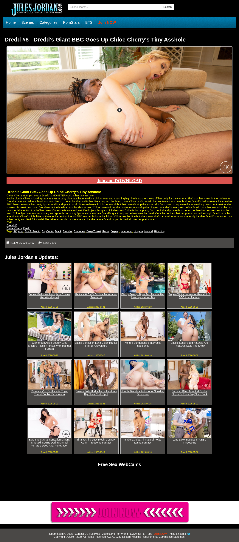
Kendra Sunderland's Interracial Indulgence (143, 344)
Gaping (115, 231)
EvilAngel (135, 533)
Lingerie (138, 231)
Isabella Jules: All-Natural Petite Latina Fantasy (143, 441)
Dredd (26, 228)
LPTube (147, 533)
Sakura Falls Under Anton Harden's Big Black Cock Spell (96, 393)
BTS (89, 22)
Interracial (126, 231)
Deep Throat (93, 231)
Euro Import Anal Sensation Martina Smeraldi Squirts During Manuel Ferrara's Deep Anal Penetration (49, 442)
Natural (148, 231)
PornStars (71, 22)
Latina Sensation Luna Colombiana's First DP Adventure (96, 344)
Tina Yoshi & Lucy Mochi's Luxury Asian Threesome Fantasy (96, 441)
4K (15, 231)
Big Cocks (48, 231)
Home (11, 22)
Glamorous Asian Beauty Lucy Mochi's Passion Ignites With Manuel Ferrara (49, 345)
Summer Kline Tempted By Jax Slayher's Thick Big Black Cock (189, 393)
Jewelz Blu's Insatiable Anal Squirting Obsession (142, 393)
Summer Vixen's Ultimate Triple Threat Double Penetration (49, 393)
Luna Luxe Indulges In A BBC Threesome (190, 441)
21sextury (108, 533)
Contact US (81, 533)
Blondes (67, 231)
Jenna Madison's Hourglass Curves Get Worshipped (49, 296)
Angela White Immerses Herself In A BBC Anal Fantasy (190, 296)
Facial (105, 231)
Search (167, 6)
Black (58, 231)
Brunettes (79, 231)
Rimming (159, 231)
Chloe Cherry (14, 228)
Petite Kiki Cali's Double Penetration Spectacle (96, 296)
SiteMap (95, 533)
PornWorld (122, 533)
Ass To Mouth (33, 231)
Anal (20, 231)
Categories (48, 22)
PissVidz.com (176, 533)
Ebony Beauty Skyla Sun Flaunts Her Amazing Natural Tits (142, 296)
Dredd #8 (12, 225)
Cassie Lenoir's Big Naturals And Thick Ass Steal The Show (189, 344)
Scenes (27, 22)
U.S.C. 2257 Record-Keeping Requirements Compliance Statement (146, 536)
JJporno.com (56, 533)
